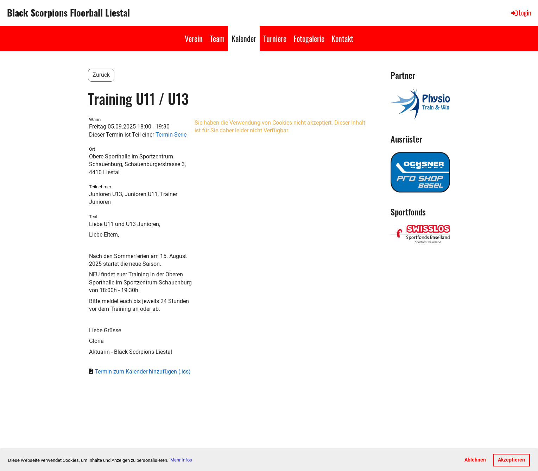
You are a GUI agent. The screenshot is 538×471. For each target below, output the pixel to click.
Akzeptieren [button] (511, 460)
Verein (194, 38)
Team (217, 38)
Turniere (274, 38)
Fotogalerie (308, 38)
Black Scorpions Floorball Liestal (68, 12)
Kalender (244, 38)
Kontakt (342, 38)
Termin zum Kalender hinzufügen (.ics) (143, 371)
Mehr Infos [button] (181, 460)
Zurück (101, 74)
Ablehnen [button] (475, 460)
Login (520, 12)
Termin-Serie (171, 134)
